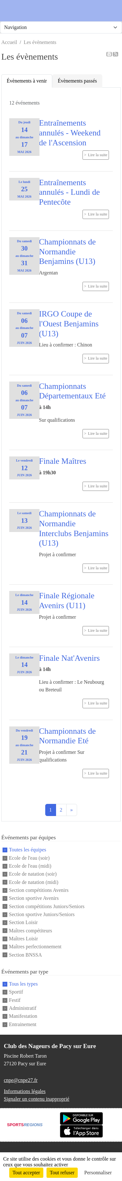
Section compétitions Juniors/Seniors (46, 906)
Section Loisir (23, 922)
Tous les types (23, 984)
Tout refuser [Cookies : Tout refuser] (62, 1172)
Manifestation (23, 1016)
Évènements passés (77, 81)
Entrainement (22, 1024)
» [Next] (71, 810)
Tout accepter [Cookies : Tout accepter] (26, 1172)
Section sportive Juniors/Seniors (42, 914)
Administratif (22, 1008)
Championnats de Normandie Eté (67, 736)
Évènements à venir (27, 81)
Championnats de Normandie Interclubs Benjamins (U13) (73, 528)
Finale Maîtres (62, 461)
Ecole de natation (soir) (33, 874)
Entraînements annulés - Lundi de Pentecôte (69, 192)
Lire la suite (97, 155)
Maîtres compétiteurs (30, 930)
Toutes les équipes (27, 850)
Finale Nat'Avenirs (69, 658)
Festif (14, 1000)
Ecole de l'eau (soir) (29, 858)
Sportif (16, 992)
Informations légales (25, 1091)
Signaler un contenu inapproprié (36, 1099)
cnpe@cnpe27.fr (21, 1080)
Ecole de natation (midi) (33, 882)
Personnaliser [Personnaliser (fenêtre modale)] (98, 1172)
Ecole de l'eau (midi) (30, 866)
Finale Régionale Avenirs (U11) (66, 600)
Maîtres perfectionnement (35, 947)
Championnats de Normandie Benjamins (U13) (67, 251)
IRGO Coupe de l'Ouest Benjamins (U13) (68, 323)
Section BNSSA (25, 955)
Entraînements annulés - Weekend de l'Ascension (70, 132)
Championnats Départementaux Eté (72, 391)
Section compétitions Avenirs (38, 890)
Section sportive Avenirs (34, 898)
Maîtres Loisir (23, 938)
